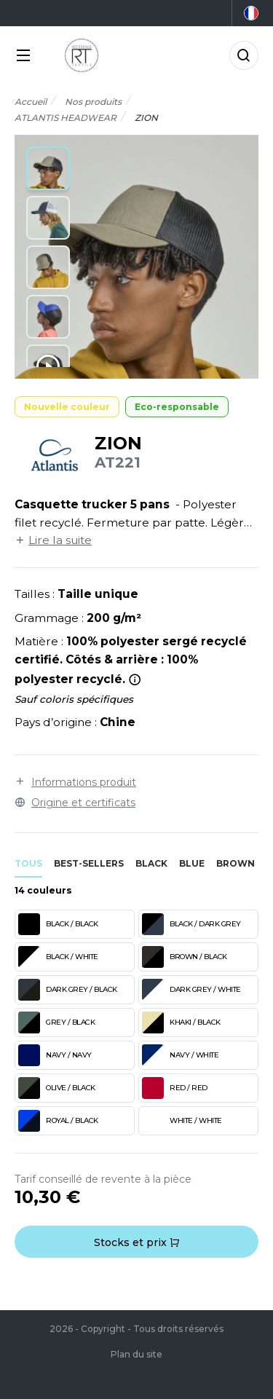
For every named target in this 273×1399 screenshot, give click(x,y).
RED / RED (174, 1088)
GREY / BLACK (56, 1022)
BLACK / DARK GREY (191, 924)
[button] (48, 168)
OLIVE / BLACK (56, 1088)
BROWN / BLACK (184, 957)
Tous (28, 863)
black (151, 863)
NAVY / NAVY (55, 1055)
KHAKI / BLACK (181, 1022)
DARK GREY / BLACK (67, 990)
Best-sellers (89, 863)
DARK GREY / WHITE (191, 990)
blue (192, 863)
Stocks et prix (137, 1242)
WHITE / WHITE (182, 1121)
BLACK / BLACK (58, 924)
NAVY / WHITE (180, 1055)
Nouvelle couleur (67, 406)
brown (235, 863)
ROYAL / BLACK (58, 1121)
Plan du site (136, 1354)
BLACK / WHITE (58, 957)
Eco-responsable (177, 406)
